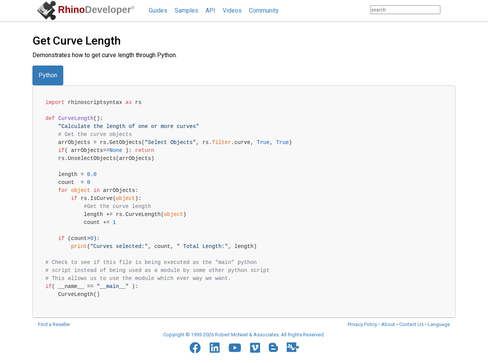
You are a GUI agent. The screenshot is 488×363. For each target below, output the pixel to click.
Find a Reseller (54, 324)
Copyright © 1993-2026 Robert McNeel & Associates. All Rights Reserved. (244, 334)
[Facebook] (195, 347)
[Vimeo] (255, 347)
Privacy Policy (362, 324)
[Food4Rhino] (293, 347)
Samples (186, 10)
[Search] (448, 9)
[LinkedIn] (214, 347)
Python (48, 75)
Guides (158, 10)
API (210, 10)
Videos (232, 10)
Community (264, 10)
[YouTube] (235, 347)
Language (439, 324)
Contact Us (411, 324)
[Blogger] (273, 347)
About (388, 324)
